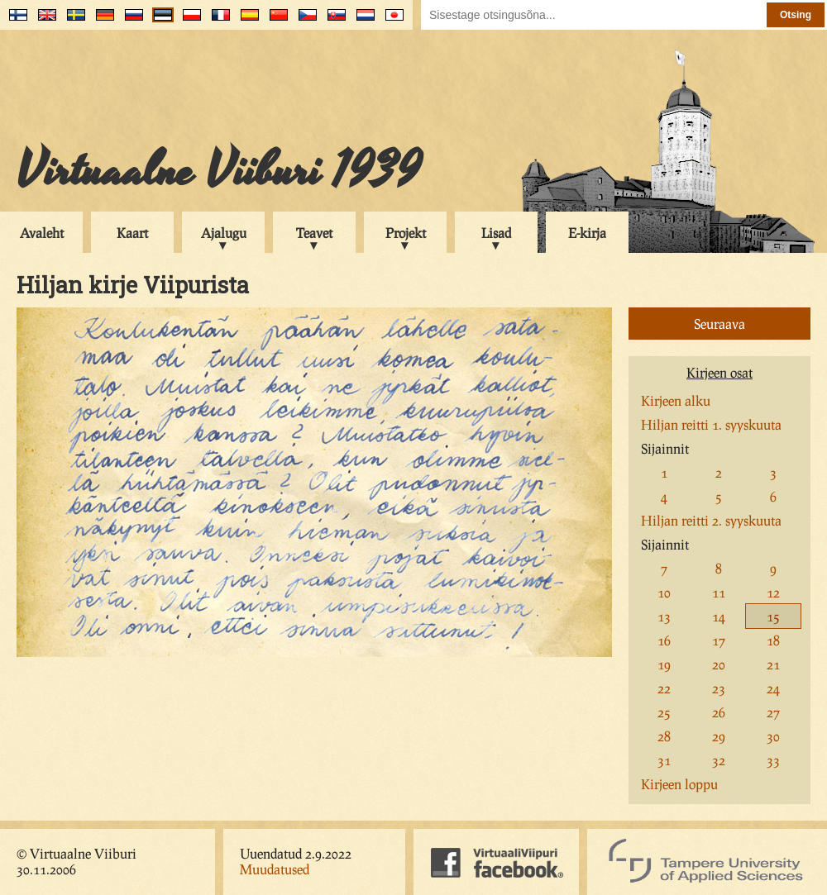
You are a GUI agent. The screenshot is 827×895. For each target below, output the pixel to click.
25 (664, 712)
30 (773, 736)
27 (773, 712)
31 (664, 760)
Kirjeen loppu (679, 784)
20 (718, 664)
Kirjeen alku (675, 400)
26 (718, 712)
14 (718, 616)
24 (773, 688)
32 (718, 760)
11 (718, 592)
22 (664, 688)
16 (664, 640)
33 (773, 760)
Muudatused (274, 869)
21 (773, 664)
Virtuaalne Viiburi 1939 (219, 171)
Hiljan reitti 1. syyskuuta (711, 424)
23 (718, 688)
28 (664, 736)
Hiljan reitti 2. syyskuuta (711, 520)
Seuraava (719, 323)
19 (664, 664)
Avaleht (42, 232)
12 (773, 592)
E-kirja (587, 232)
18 (773, 640)
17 (718, 640)
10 (664, 592)
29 (718, 736)
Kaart (132, 232)
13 (664, 616)
